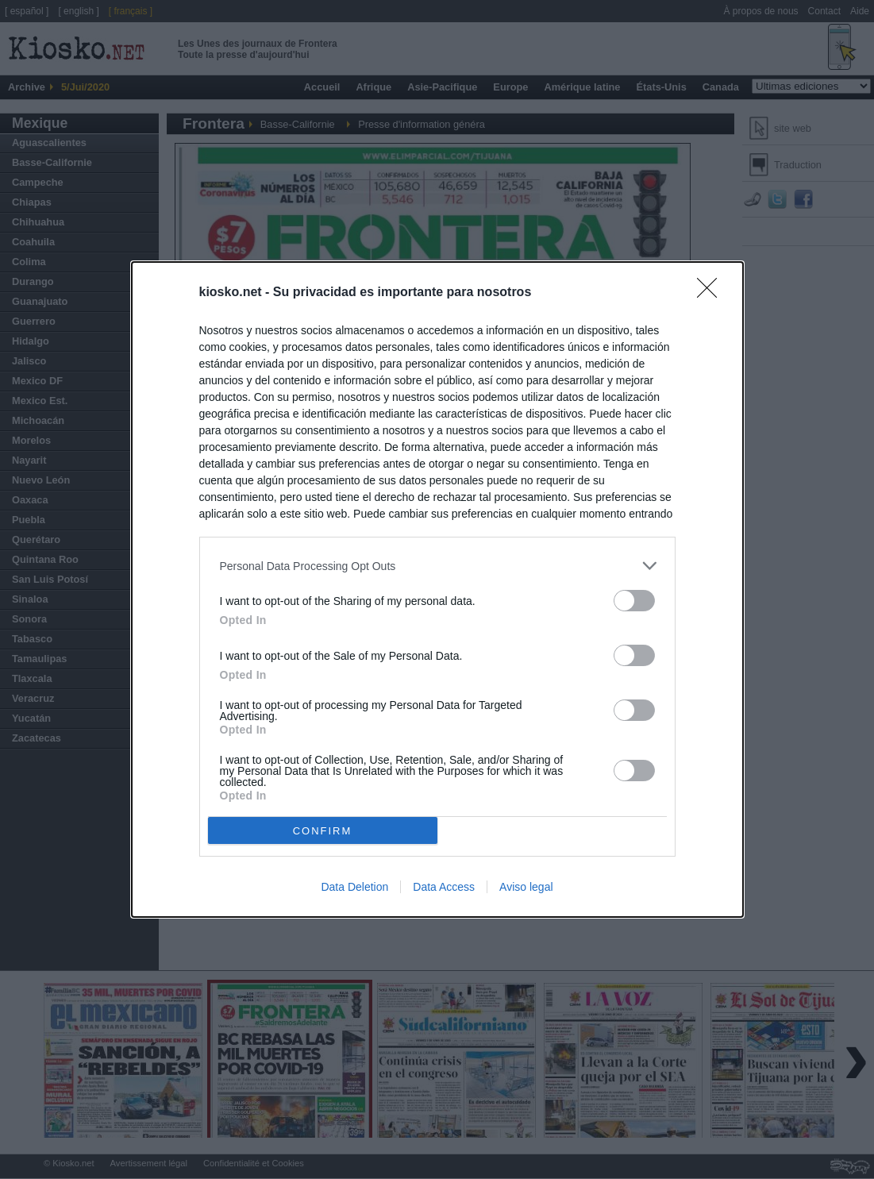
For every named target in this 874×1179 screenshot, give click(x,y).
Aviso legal (526, 886)
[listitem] (437, 565)
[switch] (634, 600)
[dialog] (437, 589)
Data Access (444, 886)
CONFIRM (322, 830)
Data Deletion (354, 886)
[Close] (712, 293)
